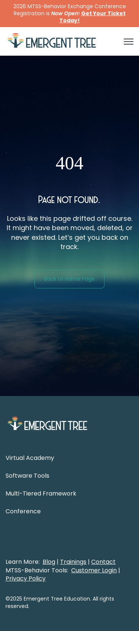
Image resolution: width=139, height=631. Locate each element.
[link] (52, 41)
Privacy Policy (26, 578)
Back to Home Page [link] (69, 278)
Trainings (73, 562)
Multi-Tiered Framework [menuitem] (41, 493)
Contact (103, 562)
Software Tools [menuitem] (27, 475)
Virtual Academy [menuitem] (30, 458)
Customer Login (94, 570)
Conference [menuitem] (23, 511)
